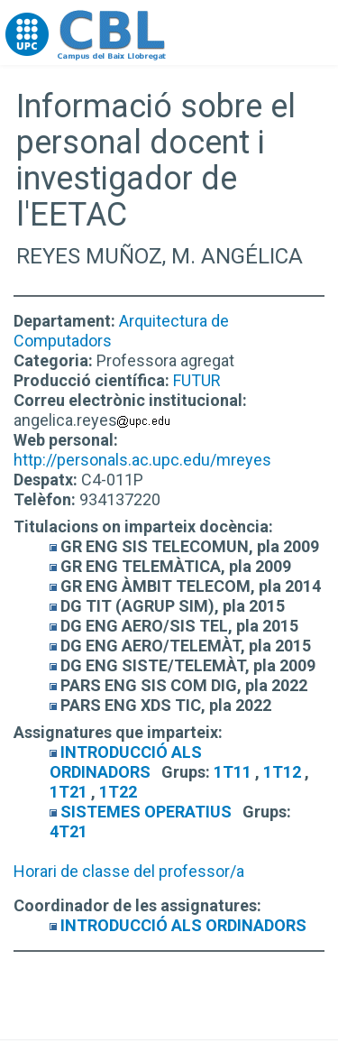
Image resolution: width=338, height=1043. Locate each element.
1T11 (232, 771)
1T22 (118, 791)
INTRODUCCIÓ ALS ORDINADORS (126, 762)
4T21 (68, 831)
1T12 (282, 771)
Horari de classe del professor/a (129, 871)
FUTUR (197, 380)
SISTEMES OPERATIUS (146, 811)
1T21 (68, 791)
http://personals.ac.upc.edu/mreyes (142, 459)
